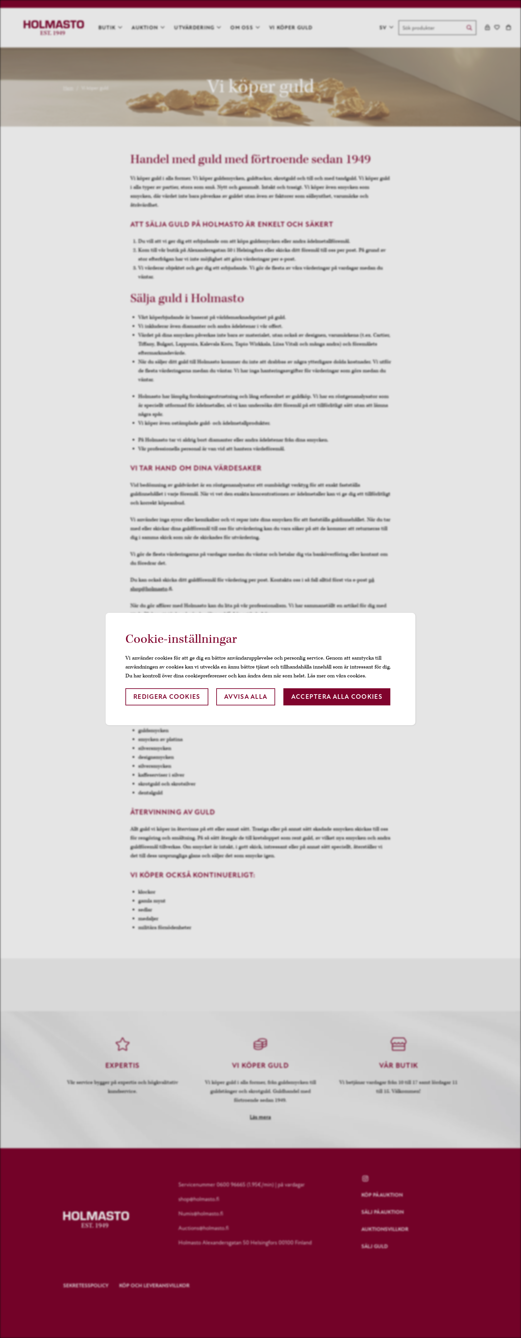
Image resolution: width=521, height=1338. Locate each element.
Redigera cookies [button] (166, 697)
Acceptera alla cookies (336, 697)
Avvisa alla (245, 697)
